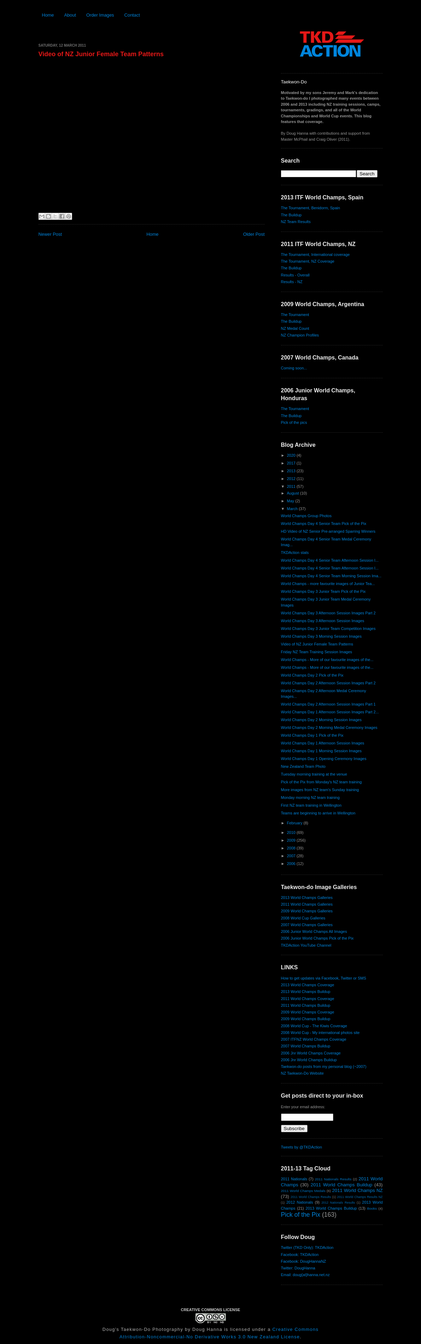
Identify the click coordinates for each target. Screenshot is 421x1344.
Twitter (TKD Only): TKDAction (307, 1247)
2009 (292, 840)
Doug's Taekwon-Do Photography (143, 1329)
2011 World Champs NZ (357, 1190)
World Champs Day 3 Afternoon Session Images (322, 621)
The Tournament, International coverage (315, 254)
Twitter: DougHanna (298, 1268)
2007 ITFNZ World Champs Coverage (313, 1039)
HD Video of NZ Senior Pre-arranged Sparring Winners (328, 531)
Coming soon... (294, 368)
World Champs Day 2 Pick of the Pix (312, 675)
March (293, 509)
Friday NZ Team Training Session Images (316, 652)
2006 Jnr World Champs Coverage (311, 1053)
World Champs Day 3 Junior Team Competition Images (328, 628)
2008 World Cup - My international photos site (320, 1032)
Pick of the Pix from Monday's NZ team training (321, 782)
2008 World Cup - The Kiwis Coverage (314, 1026)
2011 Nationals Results (333, 1179)
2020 (292, 455)
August (293, 493)
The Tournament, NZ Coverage (307, 261)
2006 (292, 863)
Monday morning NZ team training (310, 797)
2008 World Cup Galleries (303, 918)
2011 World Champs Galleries (307, 904)
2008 (292, 848)
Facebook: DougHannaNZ (303, 1261)
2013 (292, 471)
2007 (292, 856)
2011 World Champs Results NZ (360, 1197)
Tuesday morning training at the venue (314, 774)
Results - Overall (295, 275)
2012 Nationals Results (338, 1202)
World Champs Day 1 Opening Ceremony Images (324, 758)
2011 (292, 486)
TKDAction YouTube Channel (306, 945)
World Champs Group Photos (306, 516)
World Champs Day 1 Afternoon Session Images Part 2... (330, 712)
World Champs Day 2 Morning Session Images (321, 720)
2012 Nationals (299, 1202)
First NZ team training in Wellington (311, 805)
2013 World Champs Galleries (307, 897)
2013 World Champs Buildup (306, 991)
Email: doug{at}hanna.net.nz (305, 1275)
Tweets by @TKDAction (301, 1147)
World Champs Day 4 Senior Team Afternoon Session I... (330, 560)
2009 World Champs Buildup (306, 1019)
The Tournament (295, 314)
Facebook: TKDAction (300, 1254)
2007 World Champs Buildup (306, 1046)
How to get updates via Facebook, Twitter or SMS (323, 978)
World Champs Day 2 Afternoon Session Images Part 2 (328, 683)
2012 (292, 479)
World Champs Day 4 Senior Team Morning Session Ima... (331, 576)
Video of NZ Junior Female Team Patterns (101, 54)
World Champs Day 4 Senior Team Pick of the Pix (324, 523)
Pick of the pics (294, 422)
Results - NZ (292, 282)
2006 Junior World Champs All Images (314, 931)
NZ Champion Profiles (300, 335)
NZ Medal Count (295, 328)
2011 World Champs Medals (303, 1191)
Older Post (254, 234)
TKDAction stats (295, 552)
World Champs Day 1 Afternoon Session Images (322, 743)
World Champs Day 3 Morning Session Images (321, 636)
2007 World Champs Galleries (307, 925)
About (70, 15)
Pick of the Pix (300, 1214)
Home (48, 15)
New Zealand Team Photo (303, 766)
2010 (292, 832)
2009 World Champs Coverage (307, 1012)
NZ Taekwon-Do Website (302, 1073)
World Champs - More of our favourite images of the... (327, 660)
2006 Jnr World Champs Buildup (309, 1060)
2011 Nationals (294, 1179)
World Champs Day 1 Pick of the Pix (312, 735)
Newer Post (50, 234)
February (295, 823)
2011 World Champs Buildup (306, 1005)
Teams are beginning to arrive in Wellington (318, 813)
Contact (132, 15)
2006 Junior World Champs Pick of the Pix (317, 938)
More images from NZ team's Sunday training (320, 790)
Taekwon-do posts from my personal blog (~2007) (324, 1066)
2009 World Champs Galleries (307, 911)
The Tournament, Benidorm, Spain (310, 208)
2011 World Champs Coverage (307, 999)
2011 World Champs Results (311, 1197)
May (291, 501)
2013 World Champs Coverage (307, 985)
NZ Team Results (296, 222)
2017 (292, 463)
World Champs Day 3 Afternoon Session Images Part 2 (328, 613)
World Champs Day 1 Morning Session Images (321, 751)
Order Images (100, 15)
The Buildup (291, 215)
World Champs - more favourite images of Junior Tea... (328, 584)
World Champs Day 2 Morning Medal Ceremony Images (329, 727)
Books (372, 1208)
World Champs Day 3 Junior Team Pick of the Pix (323, 591)
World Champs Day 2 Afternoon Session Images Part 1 (328, 704)
